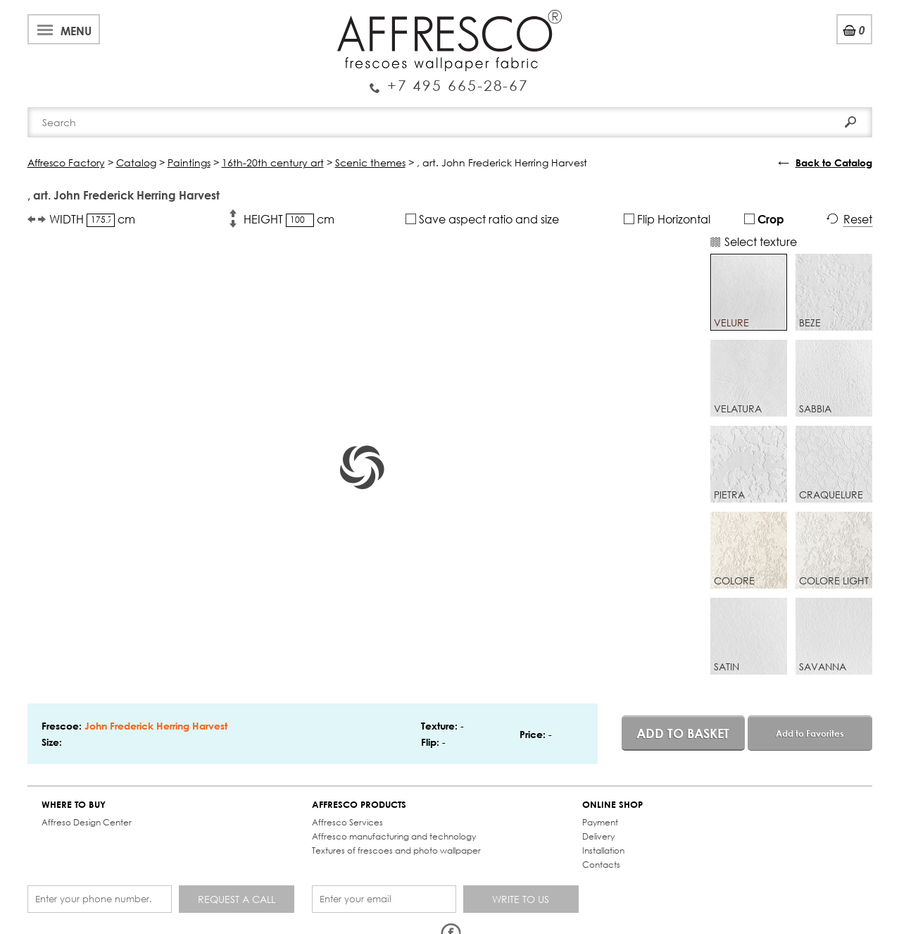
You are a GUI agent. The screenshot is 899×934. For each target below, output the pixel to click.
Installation (603, 850)
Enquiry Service (449, 79)
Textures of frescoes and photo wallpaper (396, 850)
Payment (600, 822)
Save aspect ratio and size (482, 218)
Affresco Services (347, 822)
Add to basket (682, 733)
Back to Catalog (834, 162)
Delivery (598, 836)
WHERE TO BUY (74, 804)
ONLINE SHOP (612, 804)
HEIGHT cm (289, 219)
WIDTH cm (92, 219)
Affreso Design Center (87, 822)
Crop (764, 219)
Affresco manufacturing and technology (394, 836)
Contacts (601, 865)
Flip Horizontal (667, 218)
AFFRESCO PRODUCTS (359, 804)
